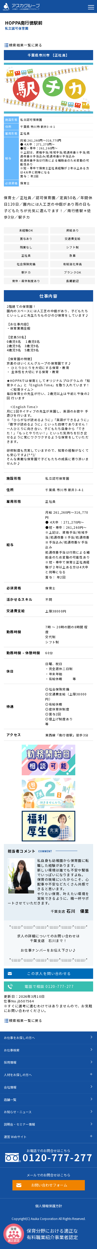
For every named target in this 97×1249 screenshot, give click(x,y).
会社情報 (10, 1087)
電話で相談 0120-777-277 (49, 986)
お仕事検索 (11, 1050)
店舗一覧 (10, 1099)
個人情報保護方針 (48, 1205)
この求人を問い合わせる (49, 973)
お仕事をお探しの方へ (19, 1037)
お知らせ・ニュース (18, 1112)
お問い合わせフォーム (49, 1185)
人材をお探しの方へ (18, 1074)
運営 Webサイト (15, 1136)
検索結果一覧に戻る (25, 45)
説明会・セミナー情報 (19, 1124)
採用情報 (10, 1062)
